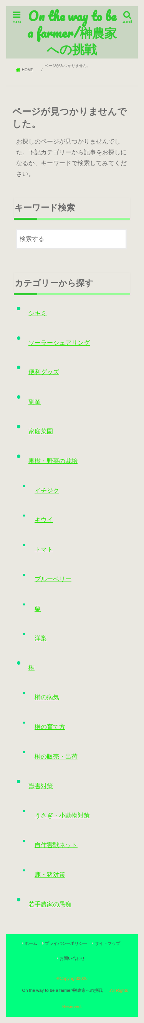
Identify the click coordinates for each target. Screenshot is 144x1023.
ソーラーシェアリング (59, 342)
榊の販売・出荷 (56, 756)
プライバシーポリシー (66, 943)
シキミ (37, 313)
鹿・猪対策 (50, 874)
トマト (44, 549)
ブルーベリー (53, 579)
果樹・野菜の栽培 (53, 461)
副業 (34, 401)
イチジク (47, 490)
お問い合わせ (72, 958)
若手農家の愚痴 (49, 904)
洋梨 (41, 638)
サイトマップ (107, 943)
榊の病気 (47, 697)
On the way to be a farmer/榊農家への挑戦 (72, 32)
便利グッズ (43, 372)
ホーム (31, 943)
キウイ (44, 520)
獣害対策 (40, 786)
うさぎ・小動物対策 (62, 815)
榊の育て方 (50, 727)
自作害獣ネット (56, 845)
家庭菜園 (40, 431)
